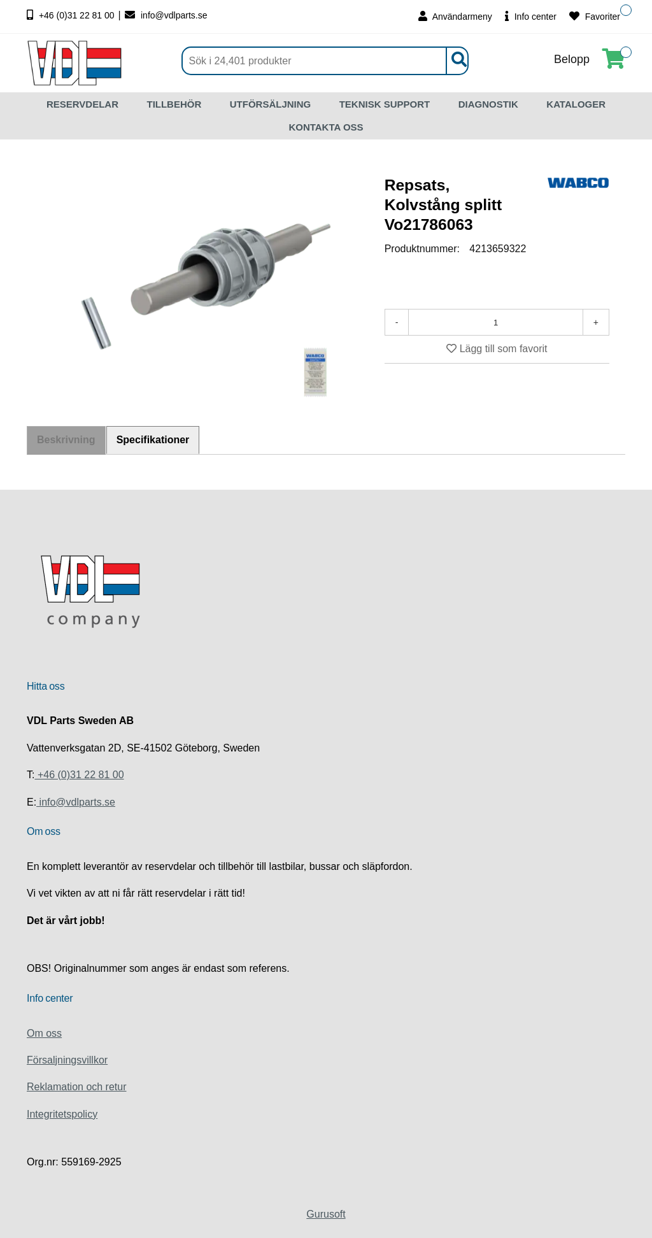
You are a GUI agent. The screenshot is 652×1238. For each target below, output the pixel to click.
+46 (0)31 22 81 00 (72, 15)
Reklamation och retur (77, 1086)
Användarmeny (455, 16)
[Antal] (495, 322)
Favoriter (594, 16)
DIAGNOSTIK (488, 104)
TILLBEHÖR (173, 104)
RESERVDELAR (82, 104)
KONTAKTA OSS (325, 127)
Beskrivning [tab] (66, 440)
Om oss (44, 1033)
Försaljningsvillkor (67, 1060)
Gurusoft (325, 1214)
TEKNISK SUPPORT (384, 104)
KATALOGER (576, 104)
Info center (530, 16)
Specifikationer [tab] (153, 439)
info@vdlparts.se (166, 15)
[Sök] (325, 60)
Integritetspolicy (62, 1114)
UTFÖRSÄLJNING (270, 104)
